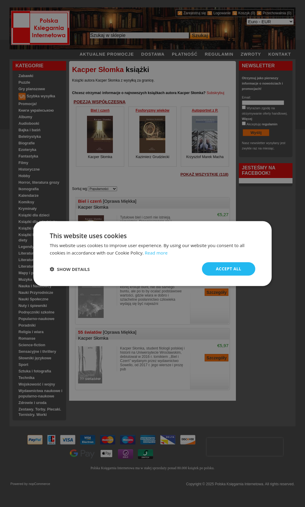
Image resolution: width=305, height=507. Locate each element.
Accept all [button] (228, 269)
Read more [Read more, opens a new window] (156, 252)
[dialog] (152, 253)
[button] (70, 269)
